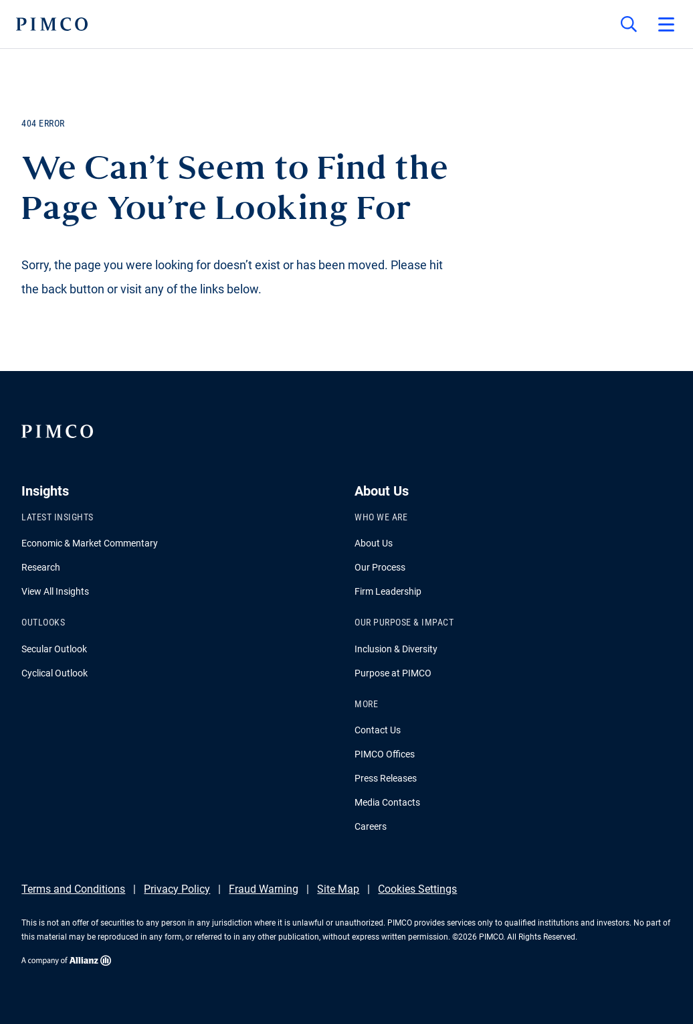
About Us (374, 543)
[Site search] (628, 24)
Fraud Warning (263, 889)
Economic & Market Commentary (89, 543)
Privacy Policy (177, 889)
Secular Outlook (54, 649)
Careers (371, 826)
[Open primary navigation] (666, 24)
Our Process (380, 567)
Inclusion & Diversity (396, 649)
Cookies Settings (417, 889)
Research (40, 567)
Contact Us (378, 730)
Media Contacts (387, 802)
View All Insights (55, 591)
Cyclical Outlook (54, 673)
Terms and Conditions (73, 889)
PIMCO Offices (385, 754)
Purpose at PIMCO (393, 673)
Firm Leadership (388, 591)
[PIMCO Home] (52, 24)
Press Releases (386, 778)
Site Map (338, 889)
